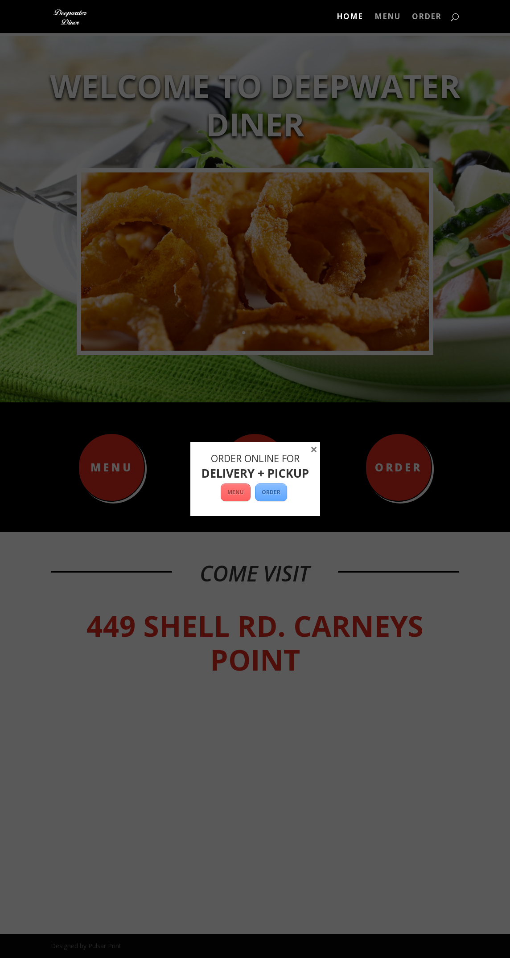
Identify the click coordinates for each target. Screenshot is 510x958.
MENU (235, 492)
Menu (387, 17)
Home (350, 17)
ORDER (426, 17)
